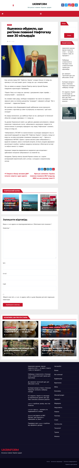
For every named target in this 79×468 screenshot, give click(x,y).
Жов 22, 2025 (9, 353)
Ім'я (4, 263)
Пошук (64, 23)
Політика (57, 416)
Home (48, 461)
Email (5, 273)
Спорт (56, 420)
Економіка (57, 391)
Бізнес (50, 198)
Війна (56, 387)
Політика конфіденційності (70, 461)
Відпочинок (57, 383)
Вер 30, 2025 (47, 353)
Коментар (6, 228)
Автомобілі (45, 198)
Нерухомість (58, 407)
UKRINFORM (39, 4)
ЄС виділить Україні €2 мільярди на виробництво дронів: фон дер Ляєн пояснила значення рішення (39, 397)
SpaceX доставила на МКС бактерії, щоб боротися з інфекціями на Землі (36, 417)
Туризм (14, 200)
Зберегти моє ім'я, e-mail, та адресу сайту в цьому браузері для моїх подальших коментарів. (29, 298)
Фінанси (56, 436)
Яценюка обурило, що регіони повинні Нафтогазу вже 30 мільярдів (29, 32)
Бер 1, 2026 (9, 334)
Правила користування (71, 464)
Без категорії (58, 374)
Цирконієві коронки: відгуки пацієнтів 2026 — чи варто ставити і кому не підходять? (68, 51)
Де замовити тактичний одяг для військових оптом (68, 75)
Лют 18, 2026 (47, 334)
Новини (9, 24)
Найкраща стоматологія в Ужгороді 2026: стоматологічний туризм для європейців (39, 376)
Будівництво (58, 378)
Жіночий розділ (59, 395)
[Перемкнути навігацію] (41, 13)
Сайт (4, 284)
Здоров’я (7, 327)
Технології (57, 428)
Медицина (7, 198)
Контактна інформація (56, 461)
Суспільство (8, 200)
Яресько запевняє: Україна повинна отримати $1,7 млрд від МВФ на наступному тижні (42, 176)
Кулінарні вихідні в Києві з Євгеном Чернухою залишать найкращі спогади (57, 350)
